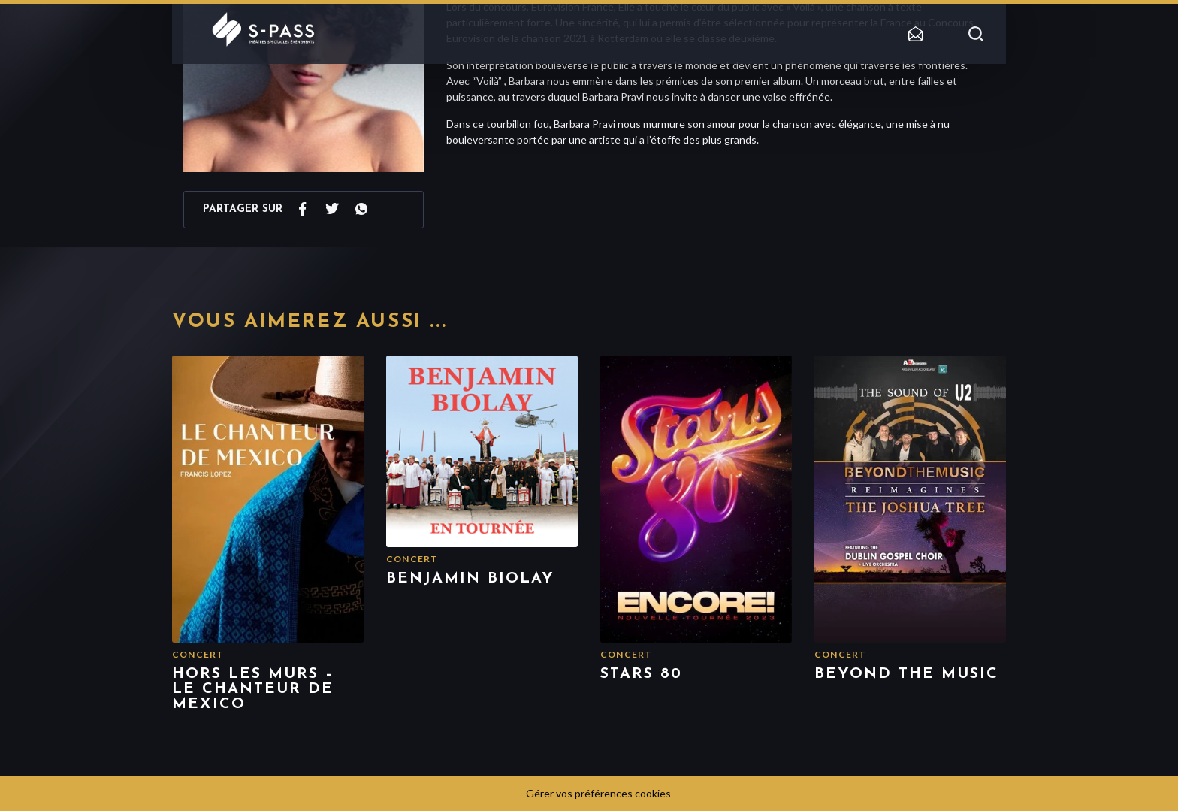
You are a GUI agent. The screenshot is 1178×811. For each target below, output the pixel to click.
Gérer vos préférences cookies (598, 793)
